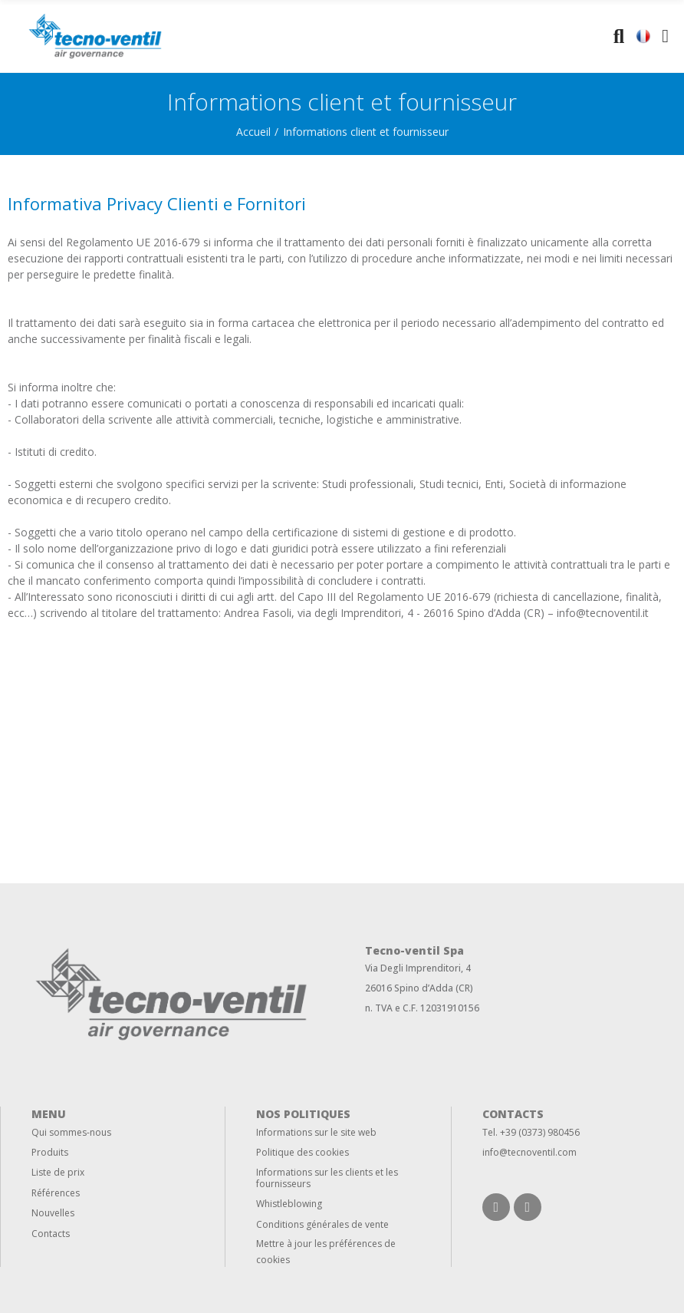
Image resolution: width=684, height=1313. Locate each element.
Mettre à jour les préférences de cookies (326, 1251)
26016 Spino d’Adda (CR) (419, 988)
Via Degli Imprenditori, (414, 968)
